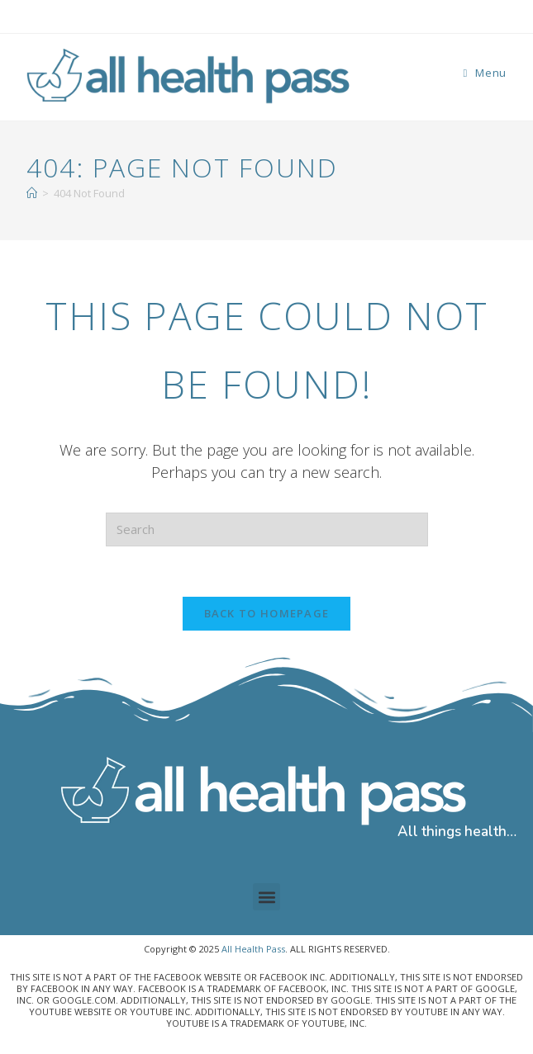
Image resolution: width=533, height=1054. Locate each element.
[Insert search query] (267, 529)
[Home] (31, 193)
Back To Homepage (267, 613)
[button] (266, 896)
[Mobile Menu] (484, 72)
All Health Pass (253, 949)
